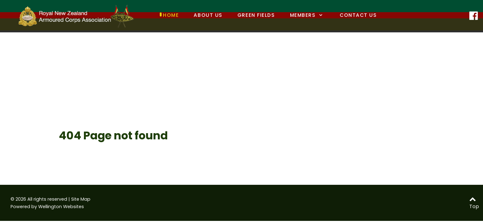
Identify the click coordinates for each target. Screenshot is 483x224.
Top (474, 203)
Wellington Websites (61, 206)
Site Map (80, 199)
